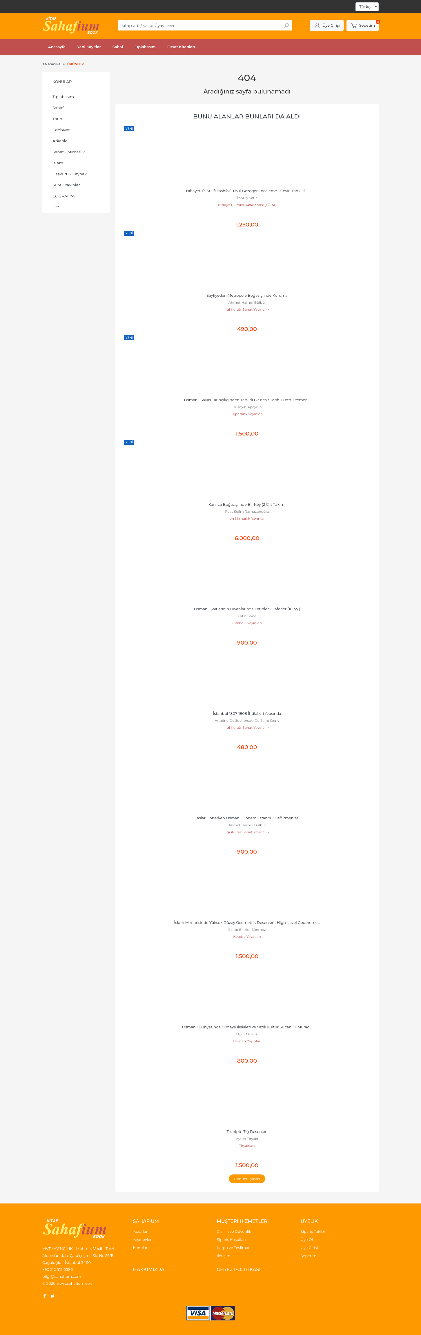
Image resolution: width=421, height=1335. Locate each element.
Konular (62, 82)
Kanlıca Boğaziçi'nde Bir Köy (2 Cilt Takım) (247, 504)
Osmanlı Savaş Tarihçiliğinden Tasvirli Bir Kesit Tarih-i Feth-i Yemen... (247, 400)
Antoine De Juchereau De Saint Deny (247, 720)
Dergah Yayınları (247, 1041)
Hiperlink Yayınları (247, 414)
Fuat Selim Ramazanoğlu (247, 511)
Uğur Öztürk (247, 1034)
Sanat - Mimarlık (68, 152)
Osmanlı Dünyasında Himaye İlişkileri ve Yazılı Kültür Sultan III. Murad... (247, 1027)
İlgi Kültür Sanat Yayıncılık (247, 309)
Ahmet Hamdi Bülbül (247, 302)
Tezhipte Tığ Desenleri (247, 1131)
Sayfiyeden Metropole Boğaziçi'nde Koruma (246, 295)
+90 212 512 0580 (57, 1269)
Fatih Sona (247, 616)
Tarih (57, 118)
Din (55, 207)
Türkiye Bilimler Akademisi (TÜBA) (247, 205)
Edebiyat (61, 129)
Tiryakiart (247, 1145)
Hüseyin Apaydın (247, 407)
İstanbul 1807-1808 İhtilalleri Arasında (247, 713)
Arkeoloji (61, 140)
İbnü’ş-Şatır (247, 198)
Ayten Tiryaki (247, 1138)
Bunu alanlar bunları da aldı (247, 116)
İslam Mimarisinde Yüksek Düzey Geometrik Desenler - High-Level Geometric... (247, 922)
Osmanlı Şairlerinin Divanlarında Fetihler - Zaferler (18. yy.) (247, 609)
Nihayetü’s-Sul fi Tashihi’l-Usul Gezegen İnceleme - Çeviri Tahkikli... (247, 191)
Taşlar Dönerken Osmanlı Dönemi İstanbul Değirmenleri (247, 818)
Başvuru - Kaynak (69, 174)
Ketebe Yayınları (247, 936)
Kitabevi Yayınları (247, 623)
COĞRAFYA (63, 196)
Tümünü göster (246, 1178)
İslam (57, 163)
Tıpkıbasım (63, 96)
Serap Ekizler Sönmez (247, 929)
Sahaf (57, 107)
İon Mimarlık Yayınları (247, 518)
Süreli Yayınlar (66, 185)
